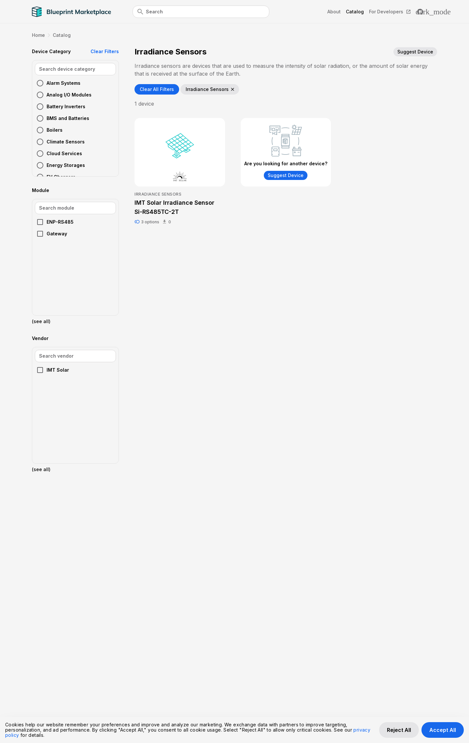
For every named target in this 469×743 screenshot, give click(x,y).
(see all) (41, 321)
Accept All (442, 730)
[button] (75, 83)
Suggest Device (415, 51)
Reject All (399, 730)
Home (38, 35)
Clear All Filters (157, 89)
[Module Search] (75, 208)
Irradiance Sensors (210, 89)
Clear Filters (105, 51)
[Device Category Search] (75, 69)
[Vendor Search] (75, 356)
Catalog (62, 35)
